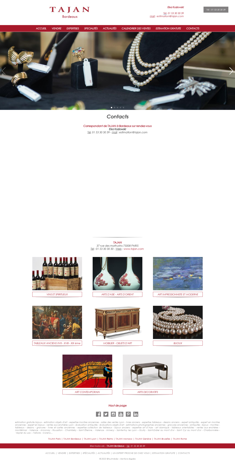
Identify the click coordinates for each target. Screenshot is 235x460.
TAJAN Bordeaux (72, 438)
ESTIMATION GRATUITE (168, 28)
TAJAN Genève (143, 438)
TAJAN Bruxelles (162, 438)
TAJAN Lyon (90, 438)
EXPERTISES (73, 28)
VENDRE (56, 28)
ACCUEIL (41, 28)
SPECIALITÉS (91, 28)
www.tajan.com (134, 248)
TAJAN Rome (180, 438)
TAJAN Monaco (124, 438)
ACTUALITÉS (109, 28)
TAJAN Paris (54, 438)
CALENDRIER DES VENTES (136, 28)
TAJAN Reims (106, 438)
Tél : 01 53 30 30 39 (216, 9)
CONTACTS (192, 28)
